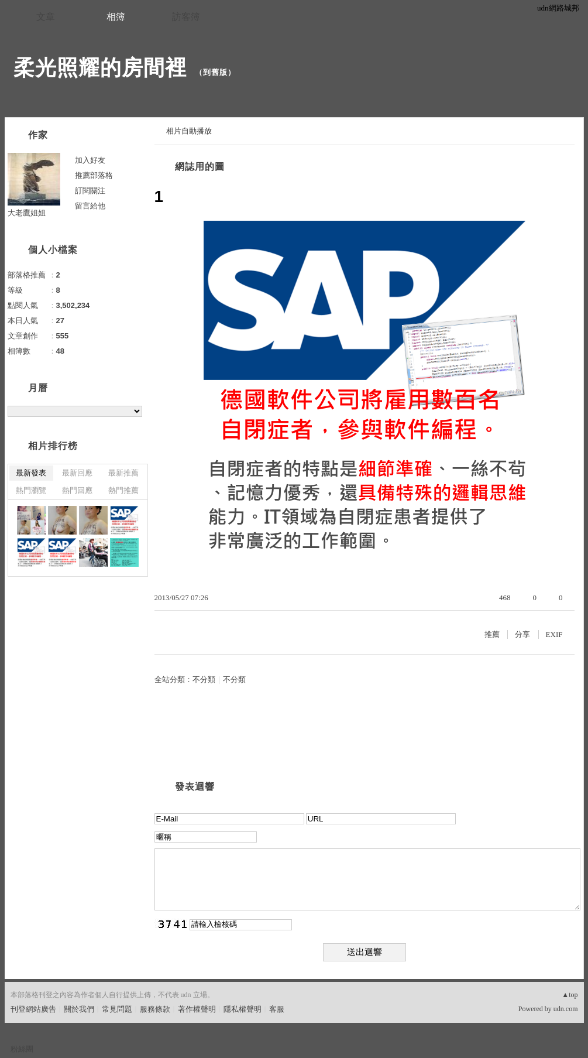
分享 (522, 634)
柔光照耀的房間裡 (100, 68)
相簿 (115, 17)
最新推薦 (123, 472)
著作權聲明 (197, 1009)
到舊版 (215, 72)
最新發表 (31, 472)
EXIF (554, 634)
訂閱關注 (90, 190)
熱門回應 (77, 490)
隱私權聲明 (242, 1009)
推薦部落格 (94, 175)
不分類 (203, 679)
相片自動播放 (189, 130)
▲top (569, 995)
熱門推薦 (123, 490)
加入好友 (90, 160)
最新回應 (77, 472)
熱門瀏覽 (31, 490)
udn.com (565, 1009)
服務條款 (155, 1009)
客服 (276, 1009)
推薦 (492, 634)
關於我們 (79, 1009)
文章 (45, 17)
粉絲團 (22, 1049)
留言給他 (90, 205)
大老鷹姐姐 (27, 212)
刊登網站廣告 (33, 1009)
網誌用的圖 (200, 167)
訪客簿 (186, 17)
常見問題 (117, 1009)
